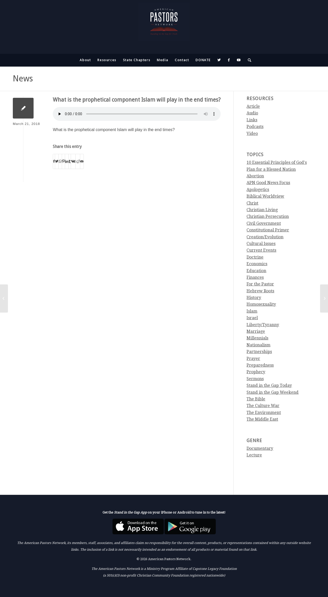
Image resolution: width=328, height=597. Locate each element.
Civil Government (264, 223)
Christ (252, 203)
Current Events (261, 250)
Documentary (260, 448)
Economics (257, 263)
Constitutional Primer (268, 230)
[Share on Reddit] (78, 161)
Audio (252, 113)
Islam (252, 311)
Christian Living (262, 209)
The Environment (264, 412)
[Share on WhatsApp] (60, 161)
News (23, 78)
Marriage (256, 331)
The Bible (256, 399)
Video (252, 133)
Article (253, 106)
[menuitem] (85, 60)
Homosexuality (261, 304)
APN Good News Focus (268, 182)
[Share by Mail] (82, 161)
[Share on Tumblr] (70, 161)
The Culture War (263, 405)
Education (256, 270)
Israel (252, 317)
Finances (255, 277)
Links (252, 120)
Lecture (254, 455)
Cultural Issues (261, 243)
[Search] (248, 60)
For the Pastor (260, 284)
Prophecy (256, 371)
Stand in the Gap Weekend (273, 392)
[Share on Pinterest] (63, 161)
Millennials (257, 338)
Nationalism (258, 345)
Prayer (253, 358)
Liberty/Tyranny (263, 324)
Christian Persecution (268, 216)
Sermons (255, 378)
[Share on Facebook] (54, 161)
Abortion (255, 176)
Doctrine (255, 257)
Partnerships (259, 351)
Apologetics (258, 189)
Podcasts (255, 126)
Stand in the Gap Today (269, 385)
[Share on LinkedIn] (66, 161)
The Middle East (262, 419)
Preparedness (260, 365)
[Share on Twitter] (56, 161)
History (254, 297)
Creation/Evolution (265, 236)
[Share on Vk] (73, 161)
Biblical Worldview (265, 196)
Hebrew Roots (260, 291)
